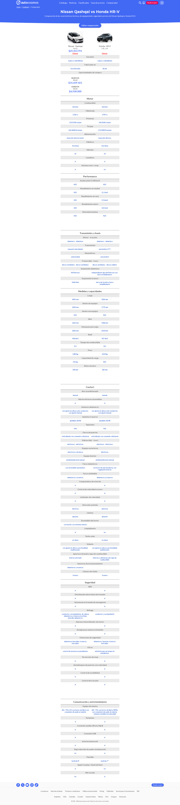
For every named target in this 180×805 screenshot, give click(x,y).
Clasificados (83, 3)
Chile (64, 797)
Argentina (57, 797)
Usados (75, 89)
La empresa (44, 791)
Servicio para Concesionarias (125, 791)
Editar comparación (90, 25)
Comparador (112, 3)
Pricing (102, 791)
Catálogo (63, 3)
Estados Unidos (91, 797)
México (100, 797)
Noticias (73, 3)
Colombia (72, 797)
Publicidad (110, 791)
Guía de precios (98, 3)
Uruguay (114, 797)
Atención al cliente (56, 791)
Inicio (19, 7)
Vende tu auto (152, 3)
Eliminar (75, 53)
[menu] (162, 3)
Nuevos (75, 80)
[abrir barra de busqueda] (140, 2)
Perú (106, 797)
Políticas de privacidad (90, 791)
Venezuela (122, 797)
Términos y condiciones (72, 791)
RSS (138, 791)
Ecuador (80, 797)
